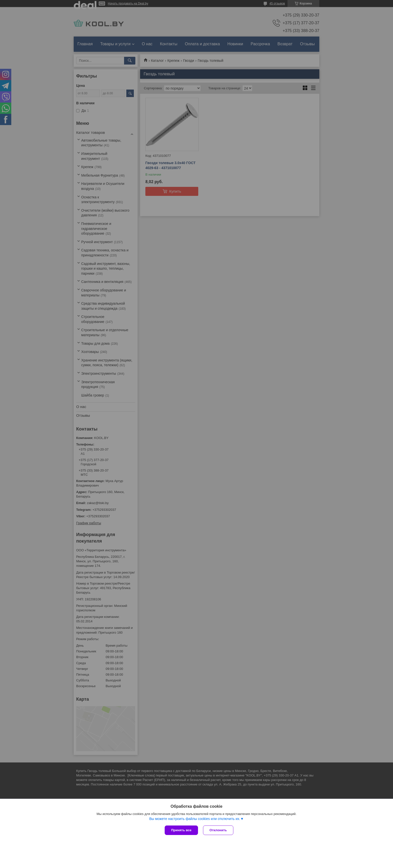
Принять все (181, 830)
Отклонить (218, 830)
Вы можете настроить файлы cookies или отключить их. (194, 819)
